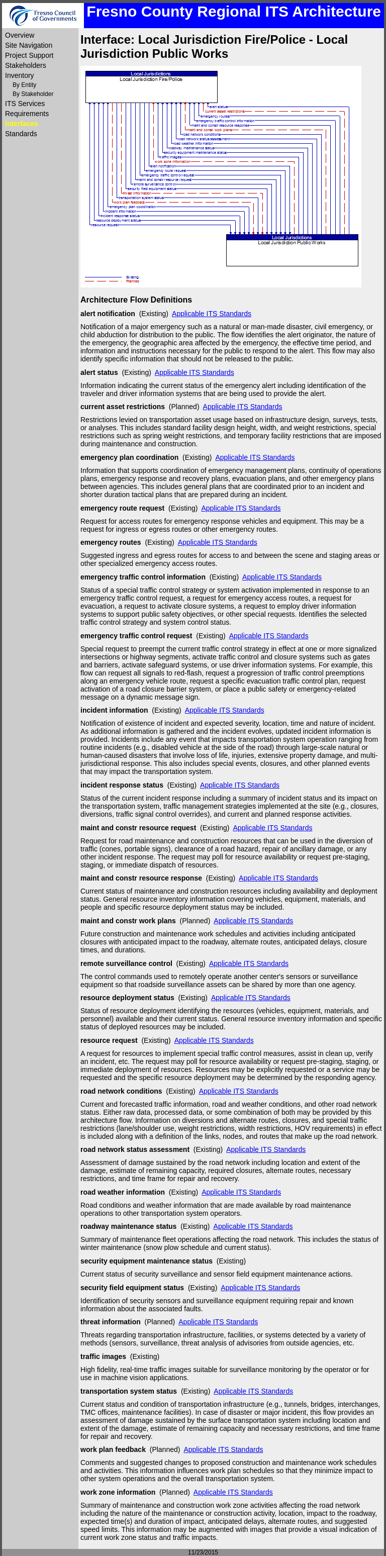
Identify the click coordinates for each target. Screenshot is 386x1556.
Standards (21, 134)
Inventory (19, 75)
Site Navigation (28, 45)
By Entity (24, 84)
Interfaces (21, 124)
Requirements (27, 114)
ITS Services (25, 104)
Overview (19, 35)
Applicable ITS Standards (211, 314)
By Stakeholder (33, 94)
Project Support (29, 55)
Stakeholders (25, 65)
